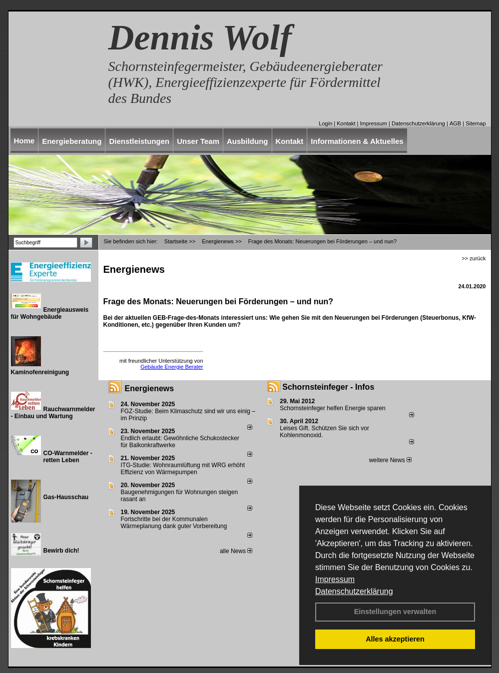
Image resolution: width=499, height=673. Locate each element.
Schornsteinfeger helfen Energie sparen (332, 408)
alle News (236, 551)
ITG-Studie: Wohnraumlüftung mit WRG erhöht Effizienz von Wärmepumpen (183, 469)
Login (325, 123)
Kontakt (346, 123)
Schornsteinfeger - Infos (328, 387)
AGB (455, 123)
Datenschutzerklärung (354, 591)
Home (24, 140)
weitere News (390, 460)
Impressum (335, 579)
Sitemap (476, 123)
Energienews (149, 388)
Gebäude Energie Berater (171, 367)
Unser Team (198, 141)
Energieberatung (71, 141)
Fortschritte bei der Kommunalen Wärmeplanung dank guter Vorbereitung (174, 523)
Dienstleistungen (139, 141)
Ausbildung (247, 141)
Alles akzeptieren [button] (395, 639)
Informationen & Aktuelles (357, 141)
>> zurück (474, 258)
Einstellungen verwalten (395, 612)
